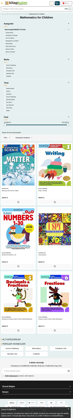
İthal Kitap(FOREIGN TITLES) (18, 14)
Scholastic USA (9, 71)
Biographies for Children (12, 41)
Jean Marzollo (9, 105)
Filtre (7, 138)
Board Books (9, 43)
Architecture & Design (11, 35)
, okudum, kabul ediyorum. (18, 376)
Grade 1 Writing (42, 190)
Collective (7, 94)
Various (7, 91)
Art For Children (10, 38)
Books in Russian (10, 52)
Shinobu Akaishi (9, 99)
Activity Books (9, 32)
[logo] (16, 3)
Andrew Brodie (9, 88)
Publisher (7, 76)
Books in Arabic (10, 49)
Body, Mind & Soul (11, 46)
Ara (68, 9)
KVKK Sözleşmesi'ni (11, 376)
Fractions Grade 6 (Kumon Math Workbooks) (50, 319)
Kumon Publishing (10, 65)
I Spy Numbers (42, 255)
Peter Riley (8, 108)
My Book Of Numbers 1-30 (9, 255)
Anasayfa (4, 14)
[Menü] (2, 3)
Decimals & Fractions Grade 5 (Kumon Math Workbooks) (17, 319)
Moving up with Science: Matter (10, 190)
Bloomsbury (8, 68)
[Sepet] (57, 3)
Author (7, 110)
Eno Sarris (8, 102)
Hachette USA (9, 73)
